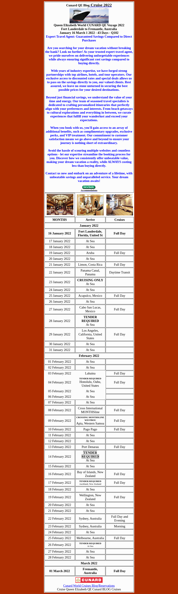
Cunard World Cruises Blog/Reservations (89, 585)
